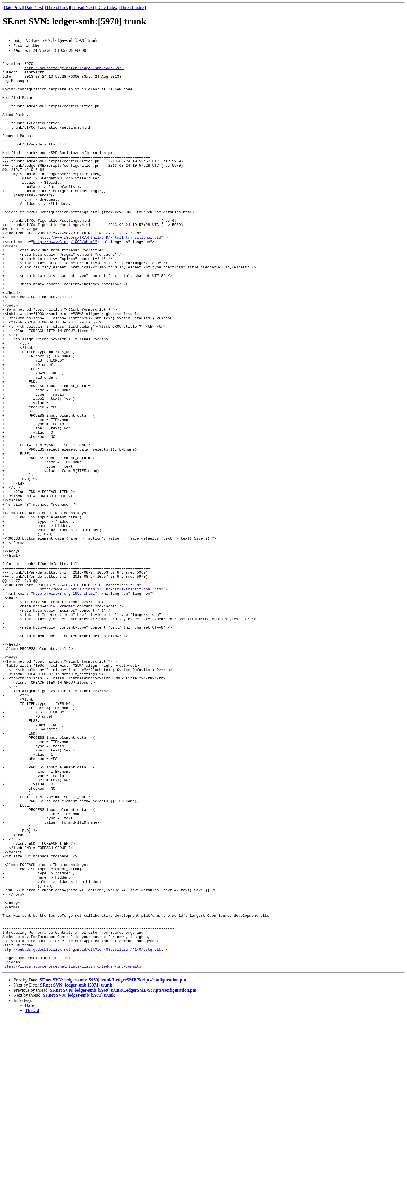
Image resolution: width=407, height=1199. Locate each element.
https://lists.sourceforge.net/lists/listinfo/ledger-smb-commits (71, 1147)
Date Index (107, 7)
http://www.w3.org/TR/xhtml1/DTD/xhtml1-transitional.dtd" (101, 272)
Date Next (34, 7)
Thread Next (83, 7)
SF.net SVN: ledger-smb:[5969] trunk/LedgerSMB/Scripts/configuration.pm (113, 1161)
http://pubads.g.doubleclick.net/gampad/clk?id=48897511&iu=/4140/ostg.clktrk (85, 1127)
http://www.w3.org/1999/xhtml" (65, 278)
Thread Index (132, 7)
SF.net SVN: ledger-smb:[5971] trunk (76, 1166)
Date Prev (13, 7)
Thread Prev (57, 7)
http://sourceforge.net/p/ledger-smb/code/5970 (74, 69)
